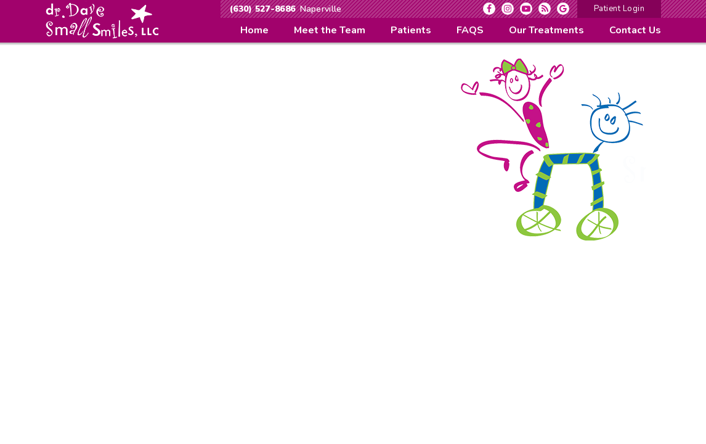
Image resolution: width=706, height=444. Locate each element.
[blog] (544, 8)
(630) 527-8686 (262, 9)
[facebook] (489, 8)
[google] (563, 8)
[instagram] (507, 8)
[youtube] (526, 8)
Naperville (321, 9)
